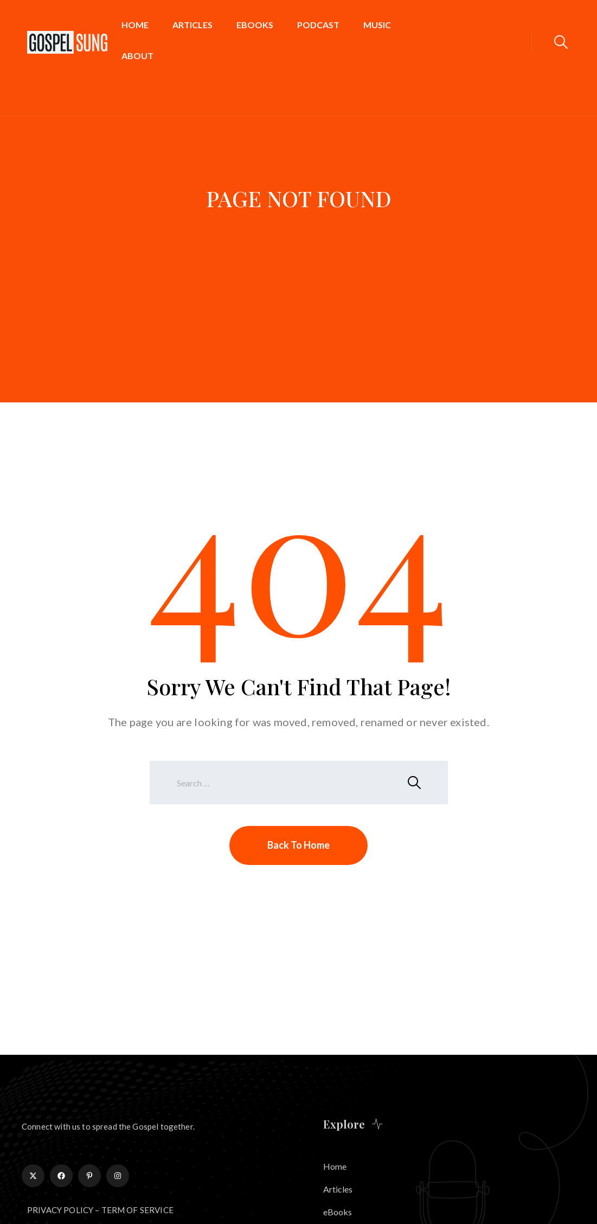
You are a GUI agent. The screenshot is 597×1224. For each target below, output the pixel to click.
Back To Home (298, 845)
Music (377, 25)
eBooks (254, 25)
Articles (192, 25)
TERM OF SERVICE (137, 1210)
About (137, 55)
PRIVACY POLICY (60, 1210)
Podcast (318, 25)
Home (135, 25)
